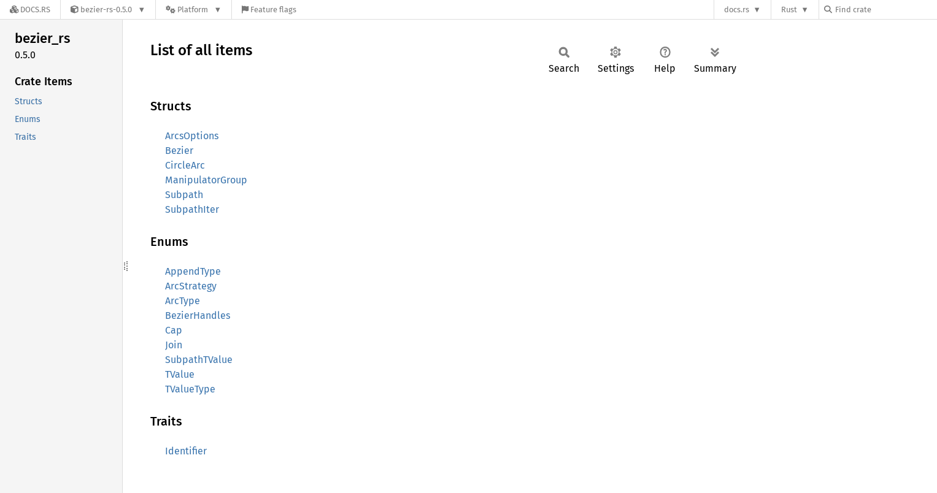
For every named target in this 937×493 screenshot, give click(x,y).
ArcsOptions (191, 136)
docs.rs (736, 9)
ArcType (182, 301)
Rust (789, 9)
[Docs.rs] (30, 9)
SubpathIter (192, 209)
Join (173, 345)
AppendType (193, 271)
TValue (180, 374)
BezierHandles (197, 315)
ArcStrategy (191, 286)
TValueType (190, 389)
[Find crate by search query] (885, 9)
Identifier (186, 451)
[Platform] (193, 9)
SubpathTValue (199, 359)
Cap (173, 330)
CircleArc (185, 165)
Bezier (179, 150)
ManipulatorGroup (206, 180)
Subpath (184, 195)
